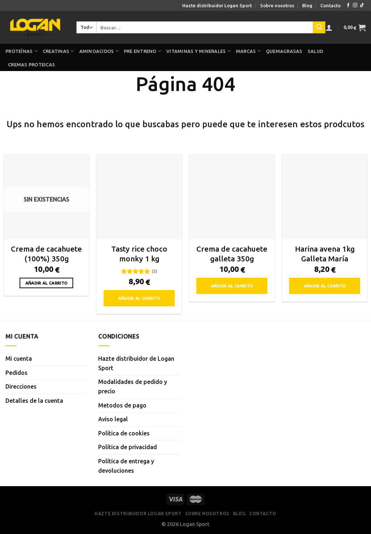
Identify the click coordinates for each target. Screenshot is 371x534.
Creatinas (58, 50)
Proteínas (21, 50)
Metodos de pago (122, 405)
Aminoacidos (99, 50)
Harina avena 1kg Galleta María (325, 254)
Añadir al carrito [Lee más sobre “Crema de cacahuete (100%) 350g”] (46, 283)
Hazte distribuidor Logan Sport (217, 5)
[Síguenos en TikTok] (362, 5)
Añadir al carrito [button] (139, 298)
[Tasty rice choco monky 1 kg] (139, 196)
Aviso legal (113, 419)
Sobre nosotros (277, 5)
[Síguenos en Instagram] (355, 5)
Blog (307, 5)
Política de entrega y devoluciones (126, 466)
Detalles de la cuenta (34, 400)
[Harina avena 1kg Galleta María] (324, 196)
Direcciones (21, 386)
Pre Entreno (142, 50)
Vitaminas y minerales (198, 50)
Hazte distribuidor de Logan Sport (136, 363)
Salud (315, 51)
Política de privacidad (127, 447)
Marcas (248, 50)
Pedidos (16, 372)
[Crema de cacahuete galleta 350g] (232, 196)
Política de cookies (124, 433)
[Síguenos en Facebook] (348, 5)
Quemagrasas (284, 51)
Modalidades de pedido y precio (132, 386)
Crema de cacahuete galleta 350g (231, 254)
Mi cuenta (18, 358)
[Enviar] (319, 27)
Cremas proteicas (31, 64)
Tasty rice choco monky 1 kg (139, 254)
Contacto (330, 5)
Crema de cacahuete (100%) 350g (46, 254)
